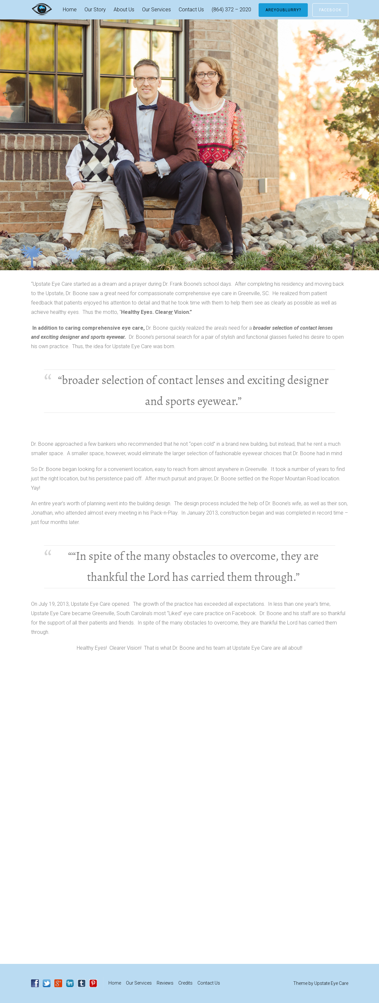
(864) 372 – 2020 (231, 9)
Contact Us (191, 9)
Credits (185, 983)
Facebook (330, 10)
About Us (124, 9)
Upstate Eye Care (331, 983)
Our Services (156, 9)
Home (70, 9)
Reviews (165, 983)
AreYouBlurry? (283, 10)
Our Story (95, 9)
